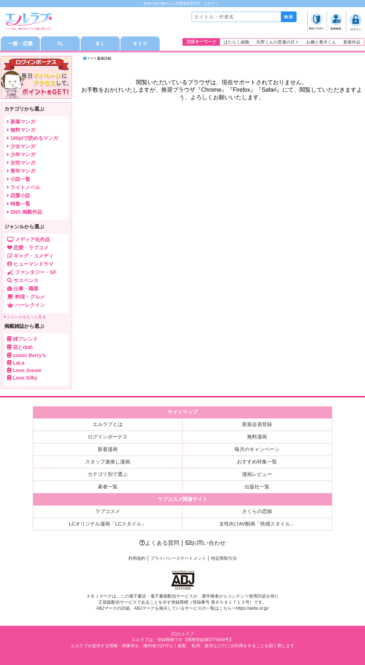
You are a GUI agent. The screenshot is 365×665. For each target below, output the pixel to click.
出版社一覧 (257, 486)
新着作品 (351, 42)
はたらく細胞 (236, 42)
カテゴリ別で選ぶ (108, 474)
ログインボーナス (108, 437)
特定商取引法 (224, 558)
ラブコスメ (107, 511)
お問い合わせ (206, 543)
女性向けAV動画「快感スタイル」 (257, 524)
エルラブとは (108, 424)
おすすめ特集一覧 (257, 462)
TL (60, 43)
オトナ (140, 43)
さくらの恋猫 (257, 511)
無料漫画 (257, 437)
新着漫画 (108, 449)
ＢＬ (100, 43)
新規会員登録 (257, 424)
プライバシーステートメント (178, 558)
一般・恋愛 (20, 43)
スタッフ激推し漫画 (107, 462)
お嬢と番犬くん (321, 42)
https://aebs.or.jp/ (252, 608)
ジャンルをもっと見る (25, 317)
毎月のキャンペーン (257, 449)
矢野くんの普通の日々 (277, 42)
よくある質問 (159, 543)
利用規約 (136, 558)
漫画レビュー (257, 474)
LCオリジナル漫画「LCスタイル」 (107, 524)
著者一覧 (108, 486)
